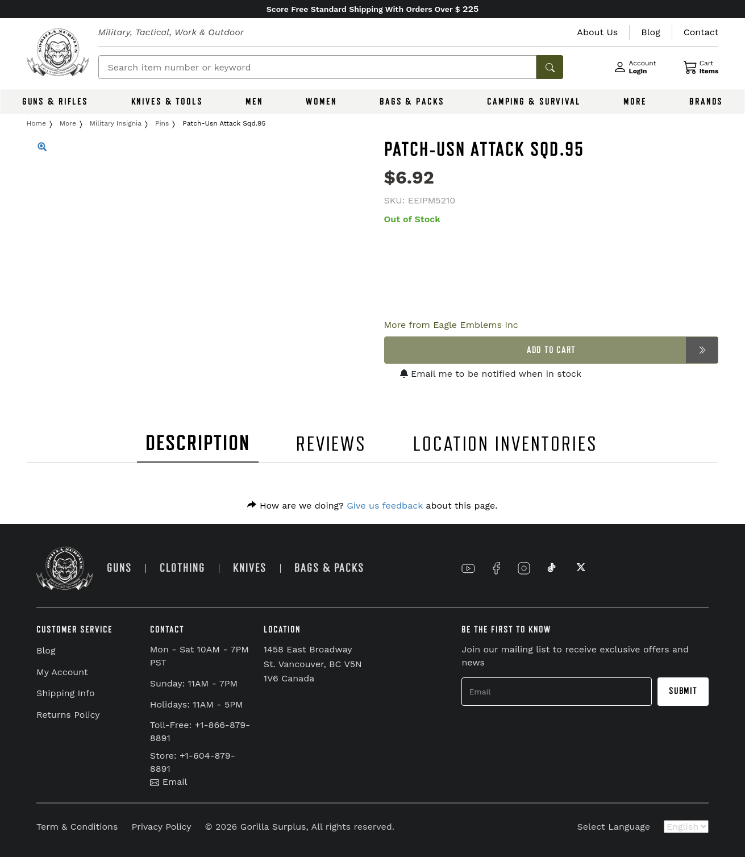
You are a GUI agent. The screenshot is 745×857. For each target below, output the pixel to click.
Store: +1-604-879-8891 (192, 762)
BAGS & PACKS (412, 102)
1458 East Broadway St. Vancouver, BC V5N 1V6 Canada (313, 664)
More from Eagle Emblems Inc (451, 324)
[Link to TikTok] (552, 568)
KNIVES (250, 568)
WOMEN (321, 102)
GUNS (119, 568)
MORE (635, 102)
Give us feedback (385, 505)
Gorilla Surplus (273, 826)
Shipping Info (65, 693)
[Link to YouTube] (468, 568)
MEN (254, 102)
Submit (683, 691)
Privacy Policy (161, 826)
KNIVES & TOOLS (167, 102)
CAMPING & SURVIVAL (534, 102)
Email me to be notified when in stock (491, 373)
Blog (45, 650)
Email (169, 781)
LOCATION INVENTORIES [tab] (505, 444)
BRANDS (706, 102)
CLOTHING (182, 568)
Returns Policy (68, 714)
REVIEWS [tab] (331, 444)
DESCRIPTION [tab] (197, 443)
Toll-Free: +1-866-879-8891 (200, 731)
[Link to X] (579, 568)
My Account (62, 672)
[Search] (317, 67)
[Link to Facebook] (496, 568)
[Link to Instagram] (524, 568)
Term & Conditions (77, 826)
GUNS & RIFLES (55, 102)
